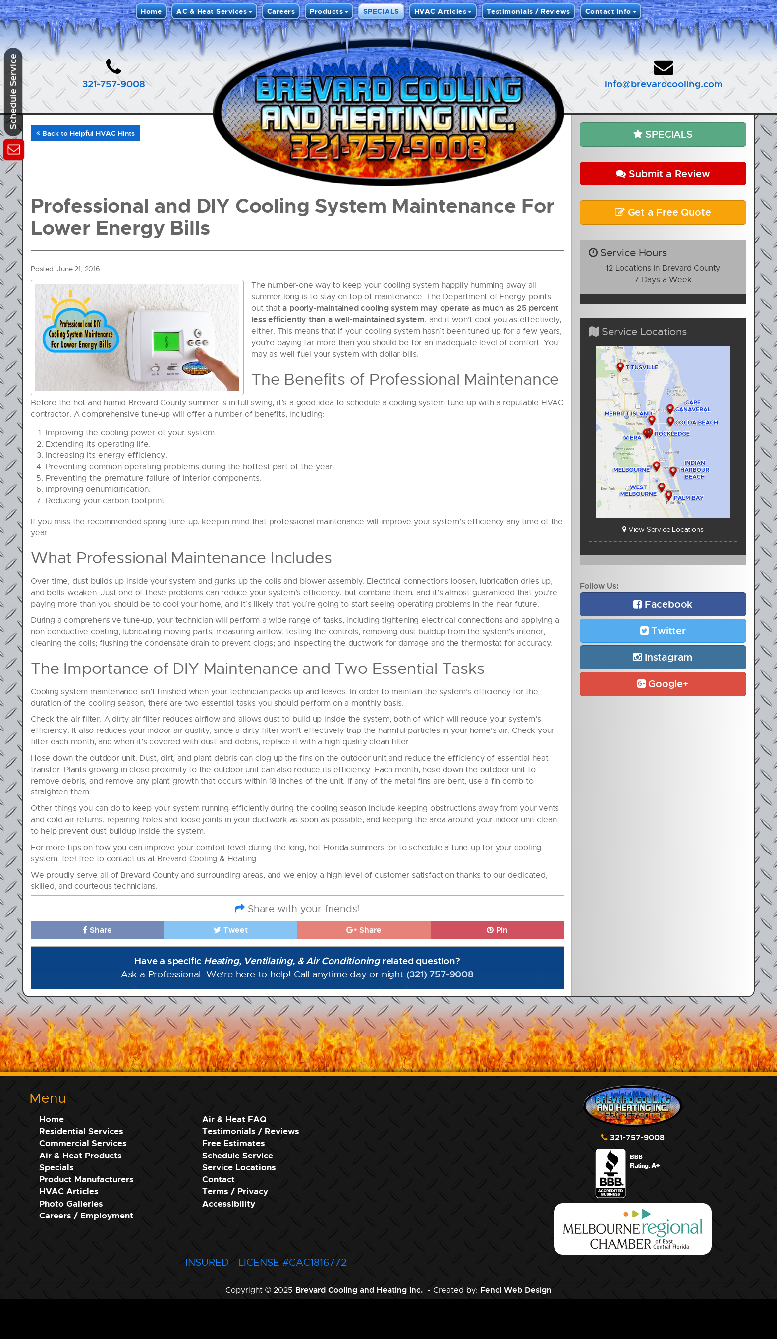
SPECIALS (381, 11)
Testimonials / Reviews (528, 11)
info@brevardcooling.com (663, 83)
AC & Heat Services (211, 11)
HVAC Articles (440, 11)
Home (151, 11)
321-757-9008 (113, 83)
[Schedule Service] (13, 148)
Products (326, 11)
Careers (281, 11)
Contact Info (608, 11)
